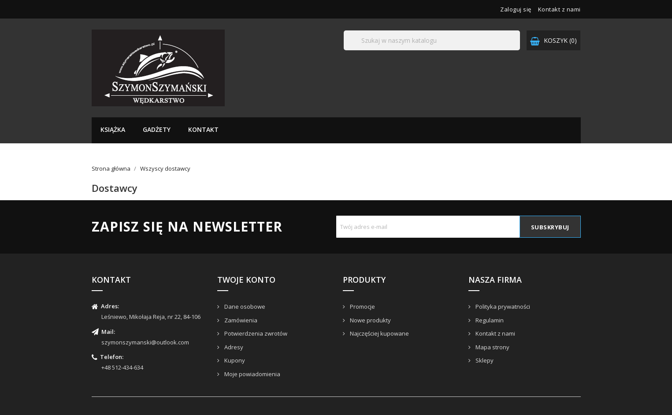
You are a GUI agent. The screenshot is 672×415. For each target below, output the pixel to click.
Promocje (362, 306)
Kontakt (203, 129)
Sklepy (484, 360)
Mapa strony (491, 347)
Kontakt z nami (559, 9)
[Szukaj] (432, 40)
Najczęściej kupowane (379, 333)
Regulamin (489, 320)
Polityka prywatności (502, 306)
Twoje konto (246, 279)
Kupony (234, 360)
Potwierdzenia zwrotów (255, 333)
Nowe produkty (370, 320)
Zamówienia (240, 320)
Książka (112, 129)
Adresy (233, 347)
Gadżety (157, 129)
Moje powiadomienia (251, 374)
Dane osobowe (244, 306)
